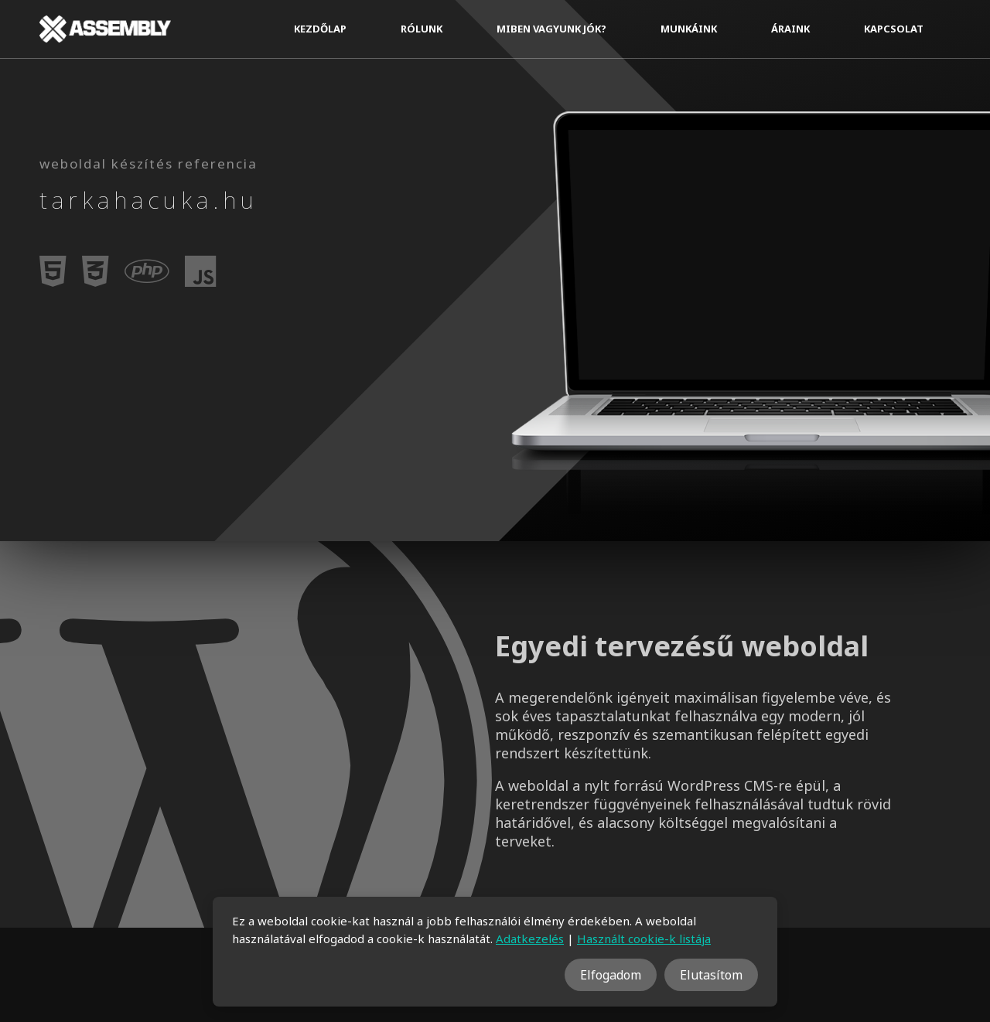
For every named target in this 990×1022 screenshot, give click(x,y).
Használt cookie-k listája (644, 938)
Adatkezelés (530, 938)
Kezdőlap (320, 29)
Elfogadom (610, 974)
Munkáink (689, 29)
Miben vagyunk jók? (551, 29)
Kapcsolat (893, 29)
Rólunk (421, 29)
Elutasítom (711, 974)
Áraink (790, 29)
